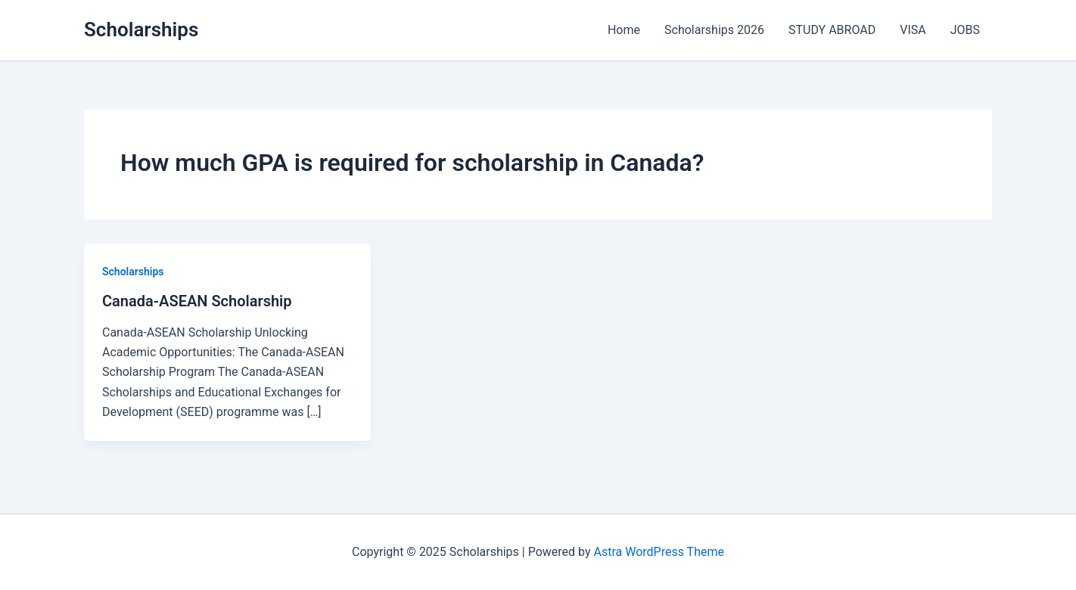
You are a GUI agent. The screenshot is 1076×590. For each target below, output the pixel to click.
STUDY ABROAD (831, 30)
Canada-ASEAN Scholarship (197, 301)
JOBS (965, 30)
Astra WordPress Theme (659, 552)
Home (624, 30)
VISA (912, 30)
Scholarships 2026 (714, 30)
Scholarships (141, 29)
